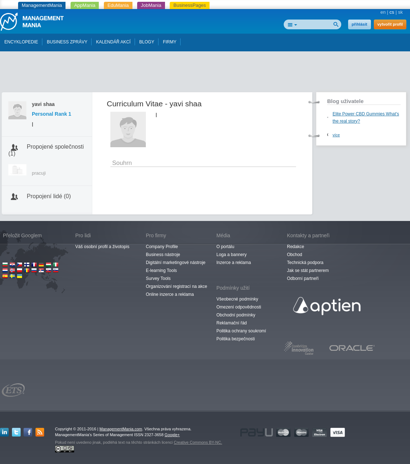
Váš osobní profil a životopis (102, 246)
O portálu (225, 246)
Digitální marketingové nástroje (176, 262)
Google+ (172, 435)
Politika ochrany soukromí (241, 330)
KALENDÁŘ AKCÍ (113, 41)
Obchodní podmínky (235, 315)
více (336, 135)
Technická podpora (305, 262)
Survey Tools (158, 278)
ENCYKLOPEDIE (21, 41)
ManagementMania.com (121, 429)
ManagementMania (42, 5)
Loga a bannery (231, 254)
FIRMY (169, 41)
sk (400, 12)
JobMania (151, 5)
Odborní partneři (302, 278)
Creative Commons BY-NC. (198, 442)
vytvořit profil (390, 24)
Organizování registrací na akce (176, 286)
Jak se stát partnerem (308, 270)
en (382, 12)
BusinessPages (189, 5)
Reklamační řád (231, 322)
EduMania (118, 5)
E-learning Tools (161, 270)
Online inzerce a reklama (170, 294)
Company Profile (162, 246)
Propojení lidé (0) (49, 196)
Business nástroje (163, 254)
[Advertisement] (205, 73)
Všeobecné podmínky (237, 299)
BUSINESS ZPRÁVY (67, 41)
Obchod (294, 254)
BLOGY (146, 41)
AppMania (85, 5)
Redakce (295, 246)
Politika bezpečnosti (235, 338)
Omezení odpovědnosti (238, 307)
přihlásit (359, 24)
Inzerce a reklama (233, 262)
